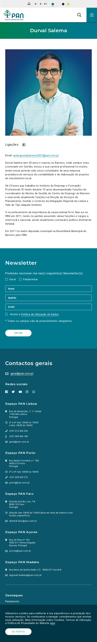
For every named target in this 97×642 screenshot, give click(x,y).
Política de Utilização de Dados (40, 314)
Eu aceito (18, 631)
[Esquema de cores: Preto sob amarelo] (68, 4)
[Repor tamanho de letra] (40, 4)
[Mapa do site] (29, 3)
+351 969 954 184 (18, 436)
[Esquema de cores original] (52, 4)
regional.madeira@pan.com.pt (25, 575)
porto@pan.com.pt (19, 482)
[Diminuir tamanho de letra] (36, 4)
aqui (52, 623)
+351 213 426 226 (18, 431)
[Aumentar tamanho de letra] (45, 4)
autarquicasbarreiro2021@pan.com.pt (36, 155)
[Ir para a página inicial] (14, 15)
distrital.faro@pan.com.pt (23, 521)
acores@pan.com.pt (20, 551)
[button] (91, 15)
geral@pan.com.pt (22, 373)
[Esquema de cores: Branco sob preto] (63, 4)
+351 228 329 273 (18, 477)
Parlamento (12, 601)
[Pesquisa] (79, 15)
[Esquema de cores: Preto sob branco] (58, 4)
